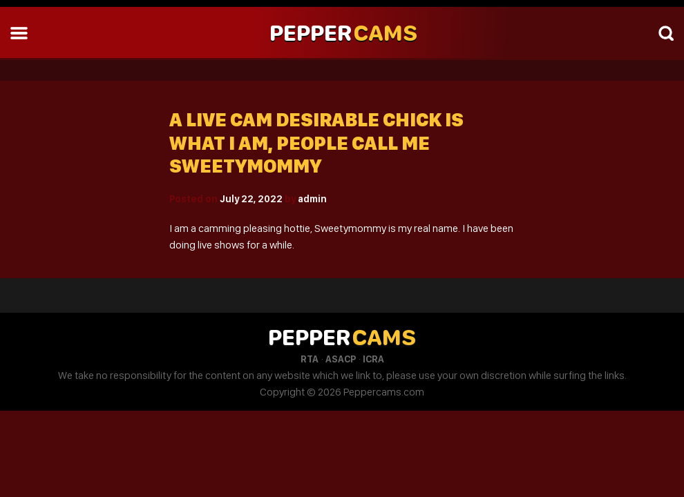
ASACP (340, 358)
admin (312, 198)
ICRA (373, 358)
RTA (310, 358)
